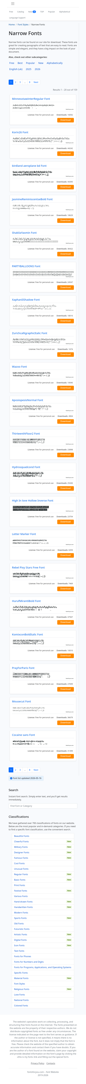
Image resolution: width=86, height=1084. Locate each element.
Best (20, 63)
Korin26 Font (20, 132)
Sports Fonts (20, 918)
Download (65, 119)
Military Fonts (21, 847)
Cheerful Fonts (21, 841)
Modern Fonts (21, 912)
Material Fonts (21, 978)
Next (36, 82)
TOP (42, 11)
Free (11, 11)
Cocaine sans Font (23, 735)
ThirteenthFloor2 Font (26, 433)
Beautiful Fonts (21, 836)
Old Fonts (19, 923)
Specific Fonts (21, 972)
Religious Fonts (21, 989)
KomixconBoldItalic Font (27, 634)
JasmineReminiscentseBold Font (32, 199)
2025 (28, 69)
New (32, 11)
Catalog (20, 11)
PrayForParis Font (23, 668)
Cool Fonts (19, 863)
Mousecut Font (21, 701)
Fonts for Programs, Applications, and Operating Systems (42, 967)
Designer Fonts (21, 852)
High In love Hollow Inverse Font (32, 500)
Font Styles (19, 983)
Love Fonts (19, 994)
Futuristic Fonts (21, 929)
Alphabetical (64, 11)
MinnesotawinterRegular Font (31, 99)
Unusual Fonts (21, 868)
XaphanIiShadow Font (26, 299)
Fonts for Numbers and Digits (29, 961)
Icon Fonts (19, 945)
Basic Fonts (19, 879)
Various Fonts (21, 896)
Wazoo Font (19, 366)
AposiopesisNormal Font (27, 400)
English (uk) (15, 69)
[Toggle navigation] (12, 3)
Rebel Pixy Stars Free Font (28, 567)
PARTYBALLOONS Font (26, 266)
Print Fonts (19, 885)
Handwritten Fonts (23, 907)
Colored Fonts (21, 1005)
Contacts (50, 1063)
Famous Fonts (21, 857)
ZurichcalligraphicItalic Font (29, 333)
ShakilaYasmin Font (24, 232)
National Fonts (21, 1000)
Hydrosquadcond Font (26, 467)
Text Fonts (19, 950)
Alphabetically (55, 63)
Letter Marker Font (24, 534)
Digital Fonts (20, 939)
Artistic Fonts (20, 934)
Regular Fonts (21, 874)
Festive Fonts (20, 890)
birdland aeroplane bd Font (29, 166)
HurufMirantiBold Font (26, 601)
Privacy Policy (37, 1063)
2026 (37, 69)
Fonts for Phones (22, 956)
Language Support (17, 17)
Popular (51, 11)
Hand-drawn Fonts (23, 901)
